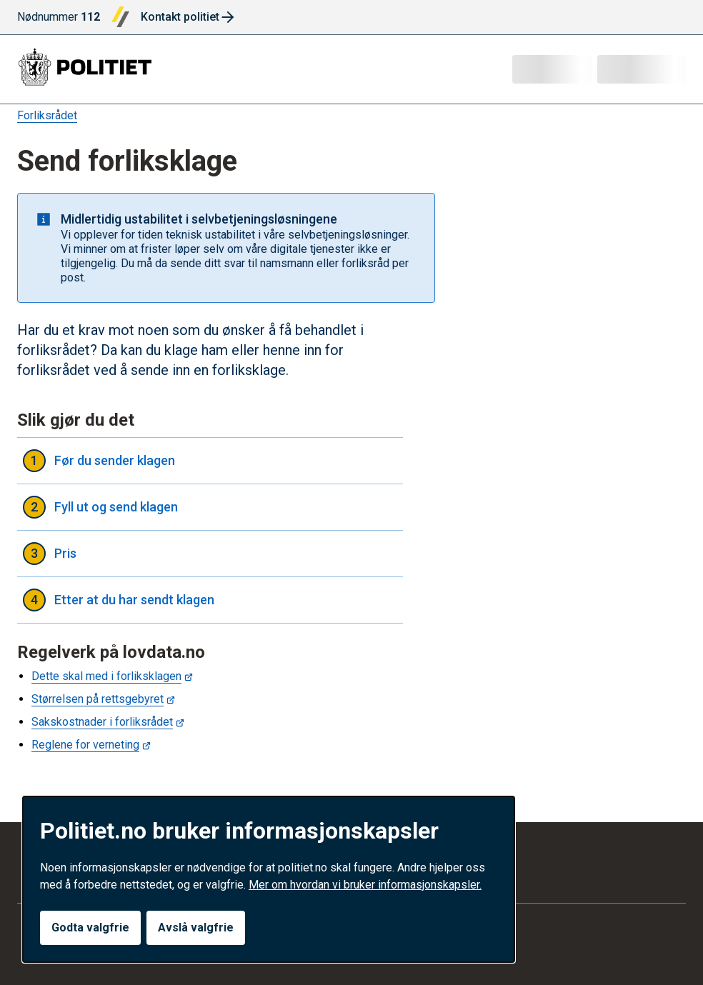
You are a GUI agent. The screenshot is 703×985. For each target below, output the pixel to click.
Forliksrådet (47, 115)
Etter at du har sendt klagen (210, 600)
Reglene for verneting (85, 744)
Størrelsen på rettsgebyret (97, 699)
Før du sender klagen (210, 460)
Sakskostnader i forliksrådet (102, 722)
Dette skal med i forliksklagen (106, 676)
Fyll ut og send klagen (210, 507)
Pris (210, 553)
